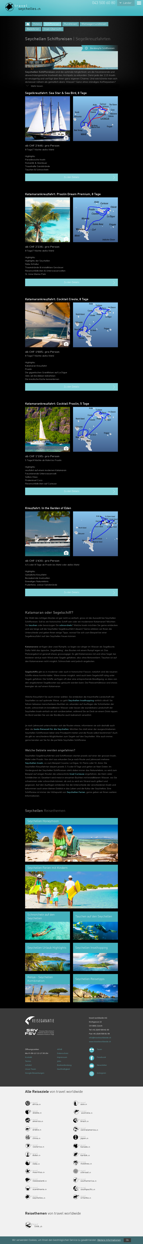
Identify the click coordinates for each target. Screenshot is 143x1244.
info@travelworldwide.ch (100, 1037)
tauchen (33, 625)
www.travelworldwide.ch (100, 1041)
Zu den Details (90, 177)
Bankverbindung (64, 1065)
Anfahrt (28, 1065)
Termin (28, 1061)
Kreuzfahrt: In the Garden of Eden (48, 508)
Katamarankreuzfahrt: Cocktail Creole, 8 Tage (56, 299)
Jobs (59, 1061)
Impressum (62, 1057)
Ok (127, 1240)
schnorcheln (65, 625)
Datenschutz (62, 1053)
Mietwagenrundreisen (94, 24)
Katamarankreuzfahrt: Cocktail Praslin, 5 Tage (57, 403)
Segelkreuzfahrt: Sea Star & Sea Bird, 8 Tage (56, 93)
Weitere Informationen (109, 1240)
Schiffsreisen (52, 24)
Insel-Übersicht (53, 29)
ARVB (59, 1049)
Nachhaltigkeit (63, 1069)
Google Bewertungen (34, 1073)
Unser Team (30, 1069)
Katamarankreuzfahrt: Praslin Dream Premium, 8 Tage (63, 194)
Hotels (37, 24)
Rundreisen (70, 24)
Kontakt (28, 1057)
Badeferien (33, 29)
